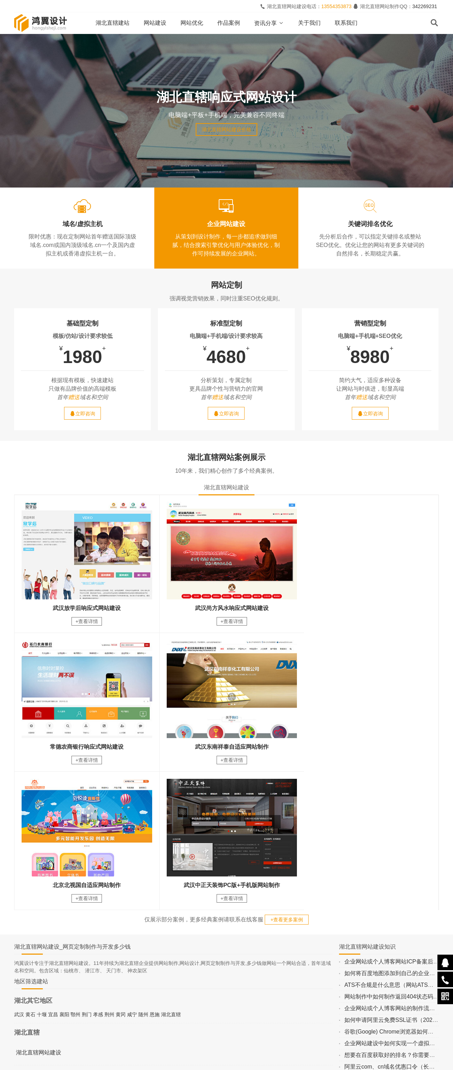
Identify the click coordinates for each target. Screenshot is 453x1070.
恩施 (155, 871)
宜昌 (53, 871)
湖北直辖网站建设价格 (226, 129)
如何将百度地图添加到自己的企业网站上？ (398, 830)
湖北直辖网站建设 (38, 909)
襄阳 (64, 871)
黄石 (30, 871)
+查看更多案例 (286, 776)
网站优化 (191, 23)
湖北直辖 (171, 871)
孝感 (98, 871)
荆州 (109, 871)
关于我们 (309, 23)
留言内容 (386, 1002)
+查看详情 (85, 619)
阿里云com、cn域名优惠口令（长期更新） (398, 923)
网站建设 (155, 23)
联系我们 (346, 23)
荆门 (87, 871)
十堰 (42, 871)
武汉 (19, 871)
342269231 (424, 6)
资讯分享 (269, 23)
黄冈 (121, 871)
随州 (143, 871)
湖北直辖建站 (113, 23)
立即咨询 (82, 413)
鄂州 (75, 871)
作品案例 (228, 23)
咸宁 (132, 871)
